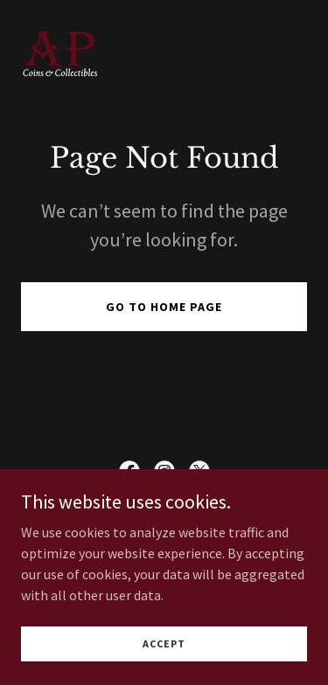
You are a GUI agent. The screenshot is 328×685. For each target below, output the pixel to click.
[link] (60, 53)
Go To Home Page (164, 307)
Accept (164, 643)
